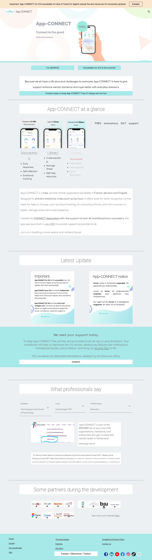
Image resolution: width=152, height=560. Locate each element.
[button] (149, 12)
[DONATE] (76, 361)
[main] (75, 83)
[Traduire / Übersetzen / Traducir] (76, 553)
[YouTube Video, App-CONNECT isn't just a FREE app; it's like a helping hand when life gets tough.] (116, 144)
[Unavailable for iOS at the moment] (99, 67)
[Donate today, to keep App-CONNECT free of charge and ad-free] (76, 93)
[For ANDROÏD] (52, 67)
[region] (76, 4)
